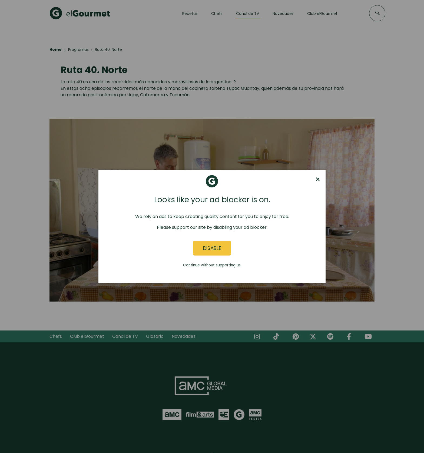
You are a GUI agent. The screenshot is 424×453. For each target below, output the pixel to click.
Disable (212, 248)
